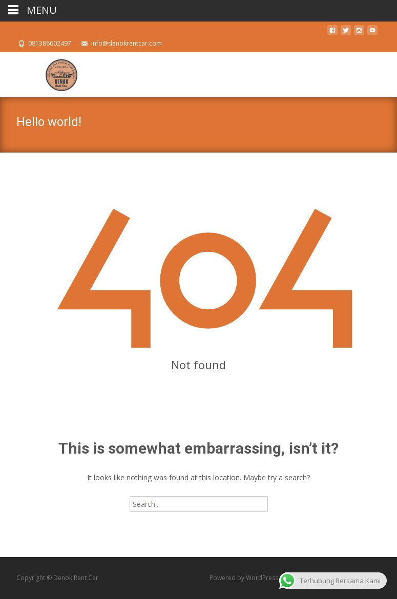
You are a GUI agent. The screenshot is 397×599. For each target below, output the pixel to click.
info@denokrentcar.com (126, 43)
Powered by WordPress (245, 577)
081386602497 (49, 43)
